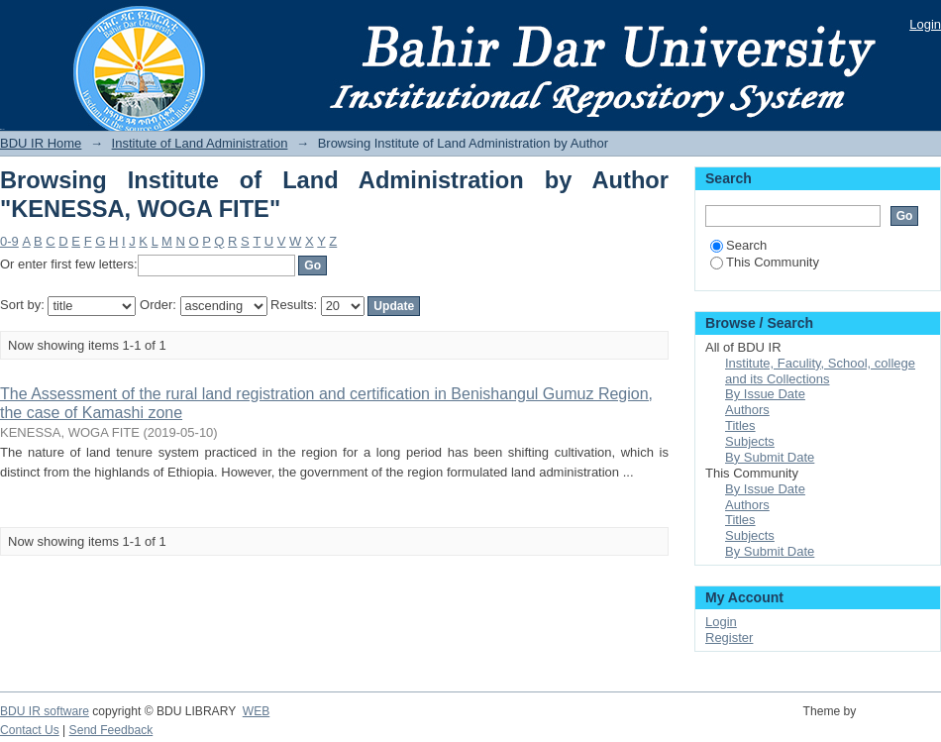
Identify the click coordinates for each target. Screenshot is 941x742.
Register (729, 637)
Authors (747, 409)
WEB (256, 711)
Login (925, 24)
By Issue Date (765, 393)
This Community (764, 262)
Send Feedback (111, 730)
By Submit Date (769, 457)
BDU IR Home (40, 143)
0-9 (9, 241)
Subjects (750, 441)
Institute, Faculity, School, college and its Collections (820, 371)
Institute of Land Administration (200, 143)
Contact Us (29, 730)
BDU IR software (44, 711)
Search (738, 245)
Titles (740, 425)
